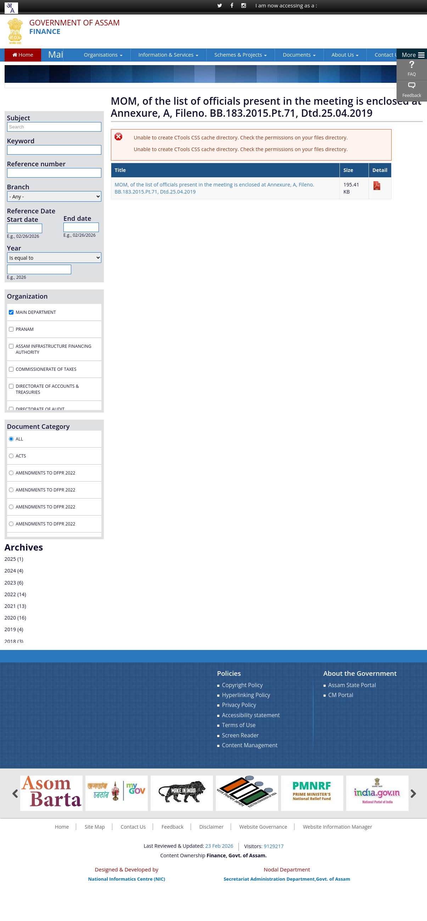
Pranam (25, 329)
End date (77, 218)
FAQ (412, 74)
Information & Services (156, 54)
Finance (45, 31)
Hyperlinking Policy (246, 695)
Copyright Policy (242, 685)
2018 (10, 641)
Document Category (38, 426)
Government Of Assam (74, 22)
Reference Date (31, 211)
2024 (10, 570)
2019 (10, 629)
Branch (18, 187)
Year (14, 248)
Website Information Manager (337, 826)
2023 (10, 582)
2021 (10, 606)
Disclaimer (211, 826)
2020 (10, 617)
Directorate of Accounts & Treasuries (47, 389)
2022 (10, 594)
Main (55, 54)
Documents (286, 54)
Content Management (250, 745)
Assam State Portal (352, 685)
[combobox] (10, 8)
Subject (18, 118)
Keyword (21, 141)
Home (22, 54)
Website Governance (263, 826)
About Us (332, 54)
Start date (22, 219)
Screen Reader (240, 735)
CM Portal (340, 695)
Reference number (36, 164)
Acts (21, 456)
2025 (10, 559)
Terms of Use (239, 725)
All (19, 439)
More (409, 55)
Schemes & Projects (228, 54)
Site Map (95, 826)
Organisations (90, 54)
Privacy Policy (239, 705)
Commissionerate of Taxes (46, 369)
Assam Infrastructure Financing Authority (53, 349)
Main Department (36, 312)
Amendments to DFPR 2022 (45, 473)
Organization (27, 296)
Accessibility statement (251, 715)
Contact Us (375, 54)
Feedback (411, 95)
